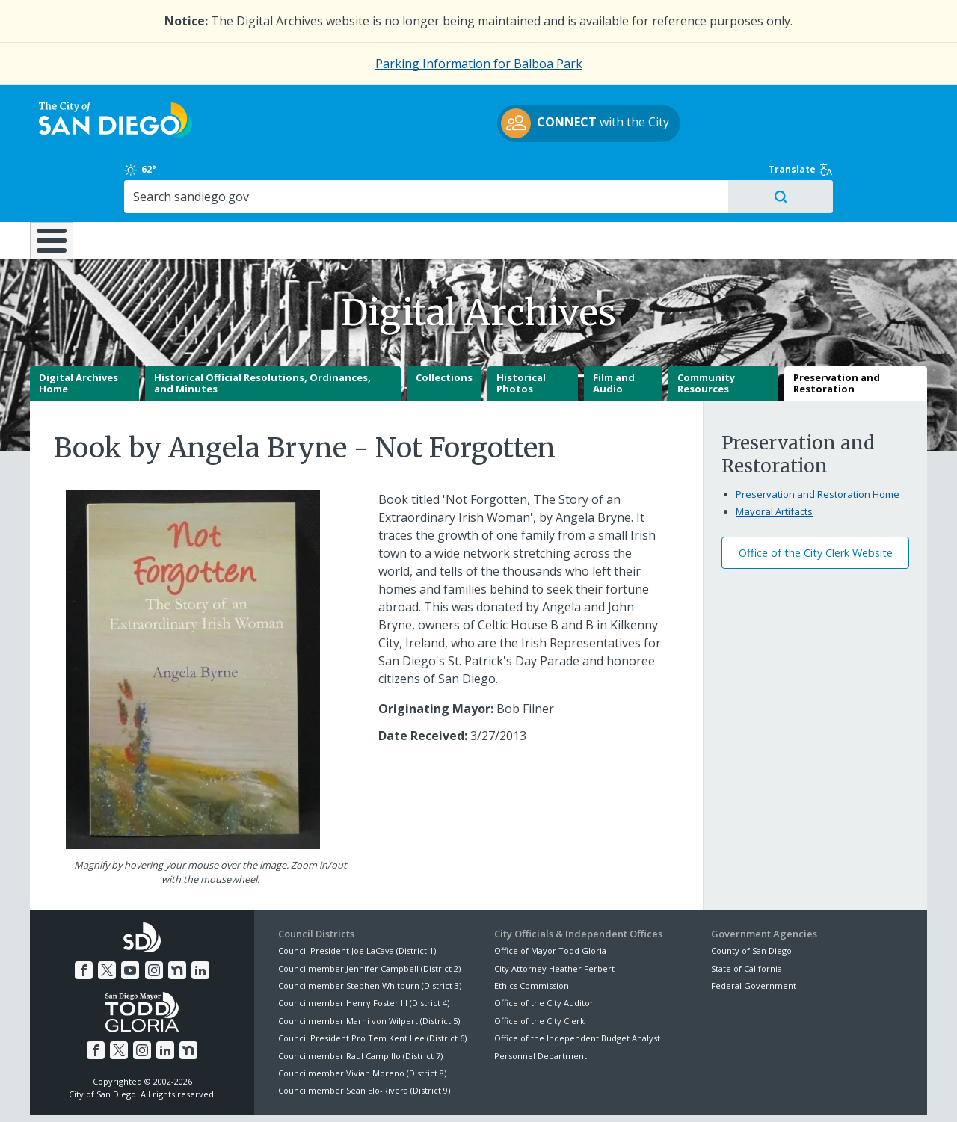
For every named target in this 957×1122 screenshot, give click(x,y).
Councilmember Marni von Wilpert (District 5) (369, 968)
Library (562, 176)
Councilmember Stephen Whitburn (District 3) (369, 933)
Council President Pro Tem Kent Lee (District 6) (372, 985)
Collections (444, 325)
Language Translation (544, 1093)
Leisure (156, 176)
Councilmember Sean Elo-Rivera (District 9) (364, 1038)
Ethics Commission (531, 933)
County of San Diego (751, 898)
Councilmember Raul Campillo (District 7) (360, 1002)
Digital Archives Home (78, 331)
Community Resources (706, 331)
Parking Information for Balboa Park (478, 63)
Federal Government (753, 933)
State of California (746, 915)
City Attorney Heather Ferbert (554, 915)
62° (719, 104)
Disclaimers (291, 1093)
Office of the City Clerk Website (816, 500)
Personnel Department (540, 1002)
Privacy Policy (368, 1093)
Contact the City (649, 1093)
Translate (895, 104)
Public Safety (706, 176)
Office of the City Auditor (544, 950)
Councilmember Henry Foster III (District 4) (363, 950)
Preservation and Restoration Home (817, 442)
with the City (475, 126)
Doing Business (426, 176)
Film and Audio (614, 331)
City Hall (852, 176)
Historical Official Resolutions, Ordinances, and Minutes (262, 331)
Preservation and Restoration (836, 331)
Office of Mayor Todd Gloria (550, 898)
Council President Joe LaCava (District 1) (357, 898)
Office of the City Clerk (539, 968)
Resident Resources (290, 176)
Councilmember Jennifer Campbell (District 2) (369, 915)
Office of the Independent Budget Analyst (577, 985)
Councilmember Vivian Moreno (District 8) (362, 1020)
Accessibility (446, 1093)
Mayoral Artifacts (774, 459)
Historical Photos (521, 331)
